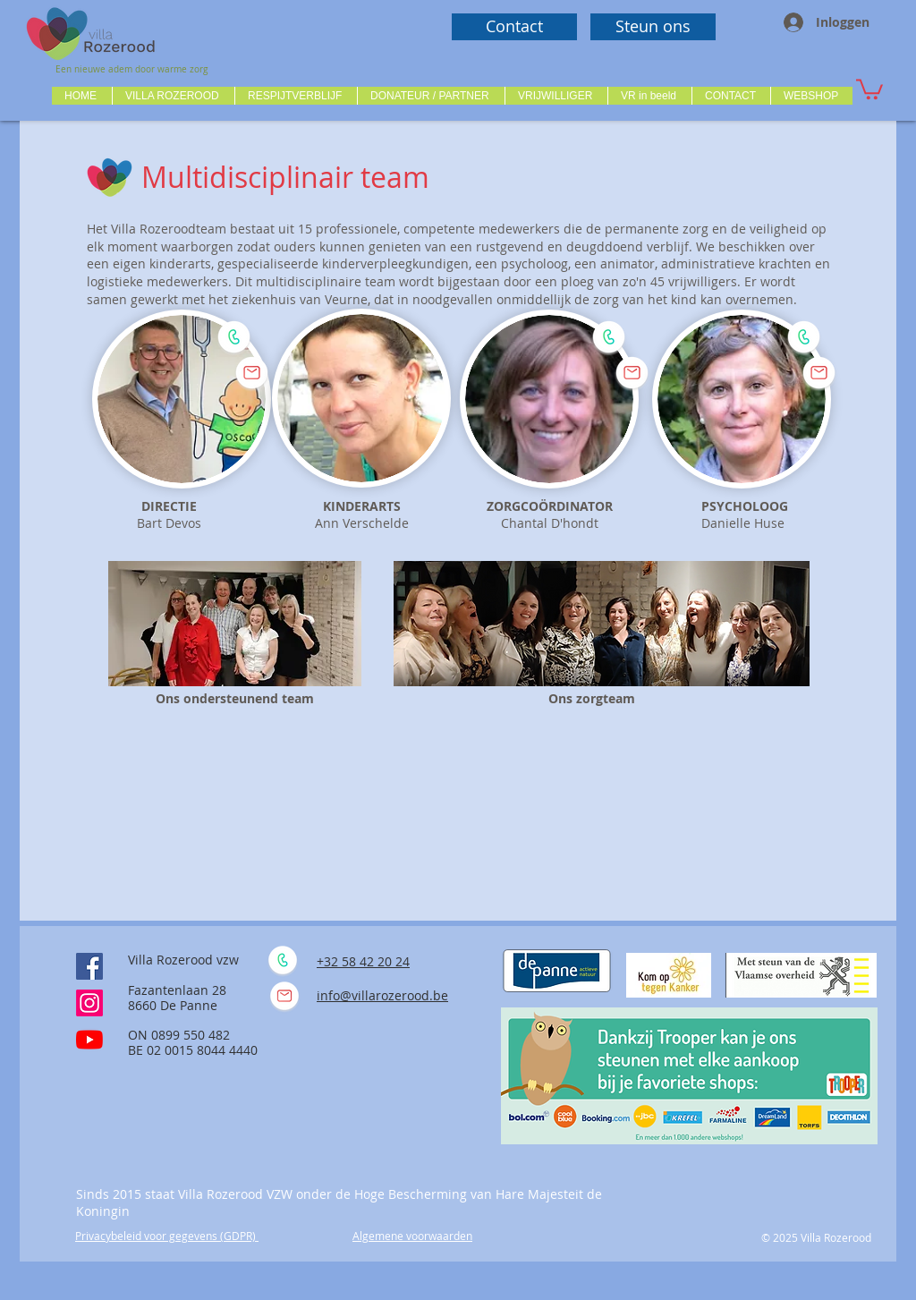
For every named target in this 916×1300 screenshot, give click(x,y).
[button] (173, 96)
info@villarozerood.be (382, 995)
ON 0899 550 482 (179, 1034)
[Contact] (514, 26)
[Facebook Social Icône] (89, 966)
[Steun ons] (653, 26)
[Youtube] (89, 1039)
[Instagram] (89, 1003)
